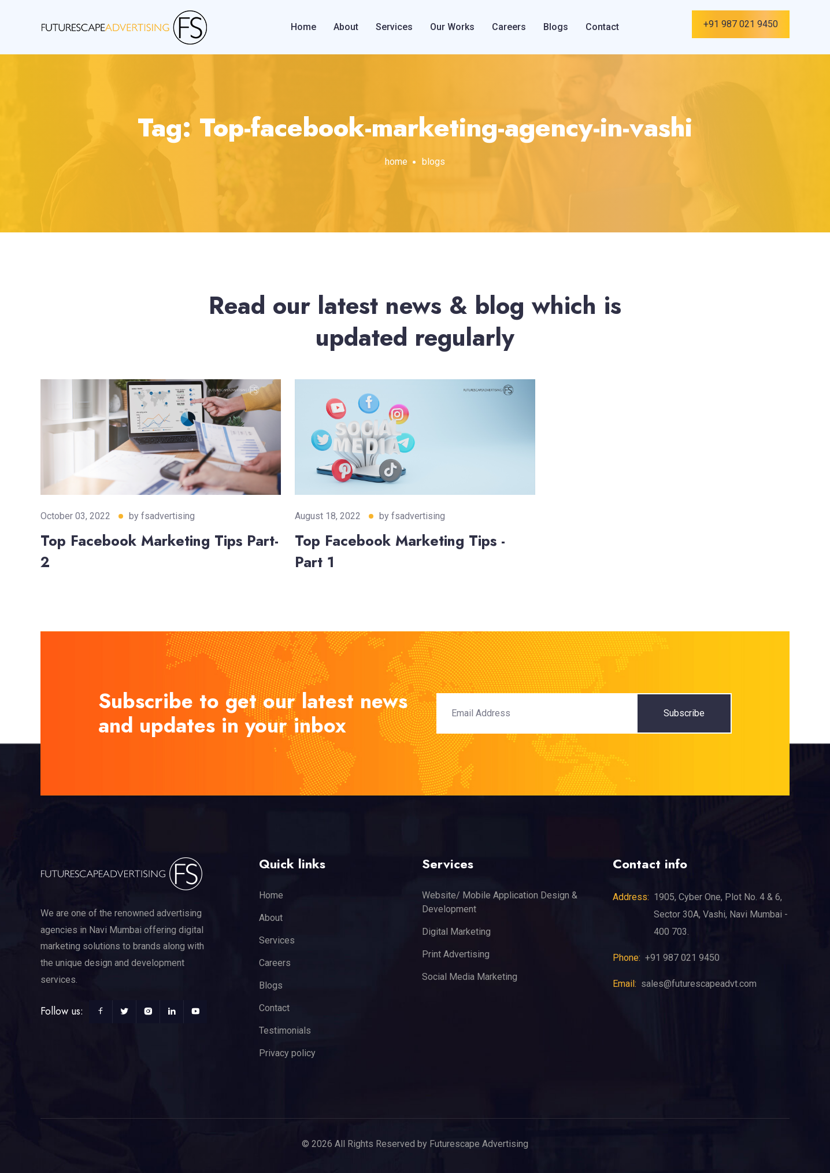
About (346, 26)
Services (394, 26)
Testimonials (285, 1030)
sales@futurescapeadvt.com (699, 983)
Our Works (452, 26)
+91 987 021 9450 (740, 23)
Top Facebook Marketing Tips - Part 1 (400, 551)
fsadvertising (168, 515)
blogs (433, 161)
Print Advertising (456, 954)
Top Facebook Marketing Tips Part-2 (159, 551)
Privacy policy (287, 1053)
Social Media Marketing (469, 976)
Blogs (555, 26)
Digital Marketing (456, 931)
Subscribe (684, 713)
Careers (509, 26)
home (396, 161)
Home (303, 26)
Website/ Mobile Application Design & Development (499, 902)
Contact (602, 26)
